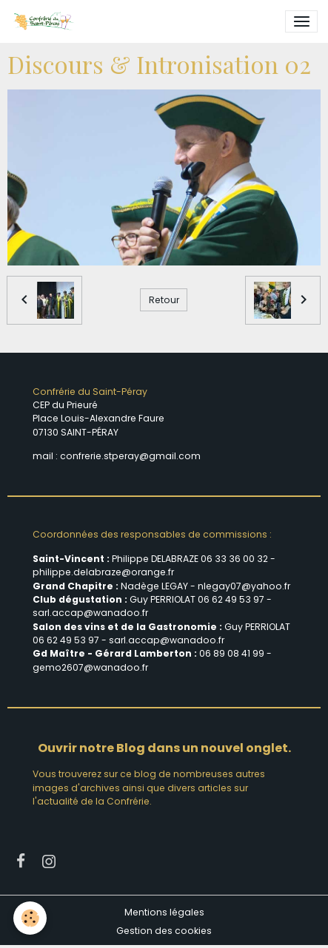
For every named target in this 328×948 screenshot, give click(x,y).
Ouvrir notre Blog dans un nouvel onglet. (164, 747)
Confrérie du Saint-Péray (90, 391)
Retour (164, 300)
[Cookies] (30, 918)
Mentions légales (164, 912)
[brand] (45, 21)
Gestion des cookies (164, 930)
